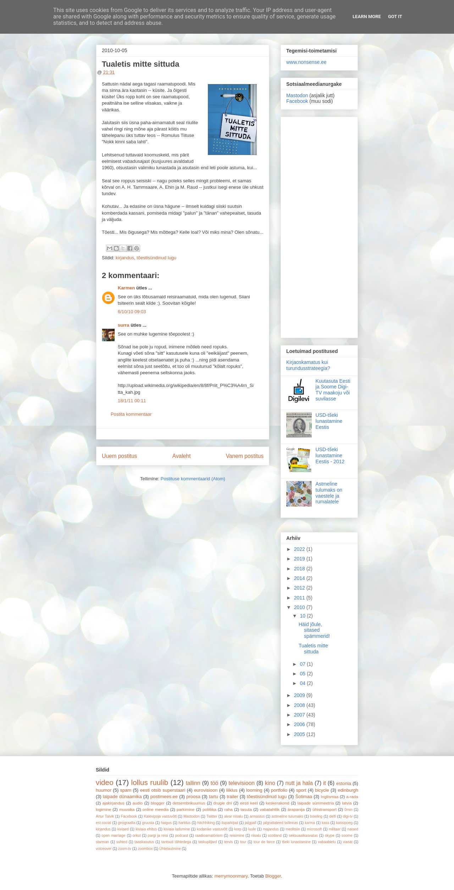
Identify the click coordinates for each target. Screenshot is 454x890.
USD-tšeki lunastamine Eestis (329, 421)
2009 (300, 695)
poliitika (209, 809)
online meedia (156, 809)
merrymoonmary (231, 876)
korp (237, 829)
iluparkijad (229, 823)
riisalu (256, 836)
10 (303, 616)
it (324, 783)
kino (270, 783)
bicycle (322, 790)
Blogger (273, 876)
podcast (181, 836)
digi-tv (348, 816)
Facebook (297, 101)
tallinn (193, 783)
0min (348, 810)
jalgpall (250, 823)
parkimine (186, 809)
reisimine (236, 836)
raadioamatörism (208, 836)
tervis (228, 842)
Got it (395, 16)
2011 (300, 598)
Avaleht (181, 456)
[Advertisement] (319, 226)
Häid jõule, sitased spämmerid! (314, 630)
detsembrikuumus (189, 803)
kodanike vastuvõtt (212, 829)
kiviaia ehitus (146, 829)
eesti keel (249, 803)
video (105, 782)
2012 (300, 588)
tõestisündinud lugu (156, 257)
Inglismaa (329, 796)
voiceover (103, 849)
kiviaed (123, 829)
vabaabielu (327, 842)
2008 (300, 705)
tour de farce (264, 842)
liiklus (232, 790)
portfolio (279, 790)
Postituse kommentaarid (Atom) (193, 478)
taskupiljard (207, 842)
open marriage (113, 836)
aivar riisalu (233, 816)
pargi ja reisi (158, 836)
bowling (316, 816)
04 (303, 683)
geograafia (126, 823)
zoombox (145, 849)
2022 (300, 549)
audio (138, 803)
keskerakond (277, 803)
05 (303, 673)
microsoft (314, 829)
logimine (103, 809)
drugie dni (223, 803)
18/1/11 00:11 (132, 400)
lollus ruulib (149, 782)
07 (303, 664)
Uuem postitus (119, 456)
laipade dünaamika (122, 796)
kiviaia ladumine (177, 829)
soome (347, 836)
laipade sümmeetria (316, 803)
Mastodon (297, 95)
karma (310, 823)
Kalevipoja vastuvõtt (160, 816)
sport (301, 790)
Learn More (367, 16)
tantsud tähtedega (176, 842)
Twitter (211, 816)
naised (352, 829)
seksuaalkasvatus (303, 836)
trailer (232, 796)
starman (102, 842)
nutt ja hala (299, 783)
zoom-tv (124, 849)
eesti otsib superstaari (163, 790)
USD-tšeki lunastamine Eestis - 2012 (330, 455)
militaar (335, 829)
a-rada (352, 796)
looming (254, 790)
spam (126, 790)
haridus (184, 823)
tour (243, 842)
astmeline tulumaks (287, 816)
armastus (257, 816)
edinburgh (348, 790)
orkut (137, 836)
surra (123, 325)
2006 (300, 724)
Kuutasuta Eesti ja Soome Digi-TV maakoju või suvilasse (333, 390)
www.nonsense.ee (306, 62)
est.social (103, 823)
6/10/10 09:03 (132, 311)
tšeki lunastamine (296, 842)
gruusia (148, 823)
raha (228, 809)
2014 (300, 578)
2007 (300, 715)
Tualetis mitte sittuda (313, 648)
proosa (193, 796)
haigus (166, 823)
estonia (343, 783)
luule (252, 829)
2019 (300, 559)
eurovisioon (206, 790)
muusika (127, 809)
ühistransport (324, 809)
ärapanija (296, 809)
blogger (158, 803)
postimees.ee (164, 796)
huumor (103, 790)
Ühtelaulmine (170, 849)
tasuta (246, 809)
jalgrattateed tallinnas (280, 823)
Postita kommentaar (131, 414)
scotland (275, 836)
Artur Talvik (105, 816)
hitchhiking (206, 823)
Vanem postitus (245, 456)
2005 (300, 734)
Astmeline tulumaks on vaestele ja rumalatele (329, 492)
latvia (346, 803)
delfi (332, 816)
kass (325, 823)
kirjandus (125, 257)
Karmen (126, 288)
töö (214, 783)
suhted (121, 842)
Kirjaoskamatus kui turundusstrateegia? (308, 365)
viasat (348, 842)
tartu (213, 796)
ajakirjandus (113, 803)
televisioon (241, 783)
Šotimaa (303, 796)
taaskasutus (144, 842)
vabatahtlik (270, 809)
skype (329, 836)
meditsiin (293, 829)
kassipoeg (344, 823)
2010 (300, 607)
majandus (271, 829)
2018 (300, 568)
